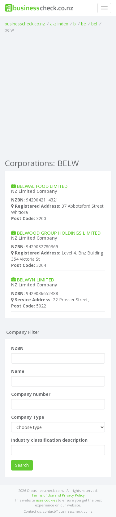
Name (17, 371)
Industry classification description (49, 440)
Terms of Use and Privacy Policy (58, 495)
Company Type (27, 417)
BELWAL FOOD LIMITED (42, 186)
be (83, 24)
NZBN (17, 348)
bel (94, 24)
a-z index (59, 24)
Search (22, 465)
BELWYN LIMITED (35, 279)
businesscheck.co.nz (25, 24)
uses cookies (46, 500)
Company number (30, 394)
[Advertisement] (58, 94)
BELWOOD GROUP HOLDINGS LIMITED (59, 233)
